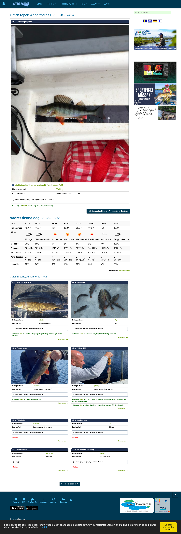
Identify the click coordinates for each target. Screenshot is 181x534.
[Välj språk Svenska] (145, 21)
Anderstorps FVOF (55, 185)
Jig (116, 320)
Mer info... (44, 527)
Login (106, 4)
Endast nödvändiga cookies (168, 527)
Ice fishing (49, 453)
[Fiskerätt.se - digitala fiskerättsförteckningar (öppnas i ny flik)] (137, 505)
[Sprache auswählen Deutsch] (155, 21)
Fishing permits (69, 4)
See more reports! (69, 484)
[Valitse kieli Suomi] (160, 21)
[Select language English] (150, 21)
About (95, 4)
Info (84, 4)
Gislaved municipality (38, 185)
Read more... (63, 339)
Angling (102, 453)
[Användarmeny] (4, 4)
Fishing (51, 4)
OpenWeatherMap (124, 270)
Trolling (59, 189)
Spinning (41, 320)
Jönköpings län (21, 185)
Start (40, 4)
